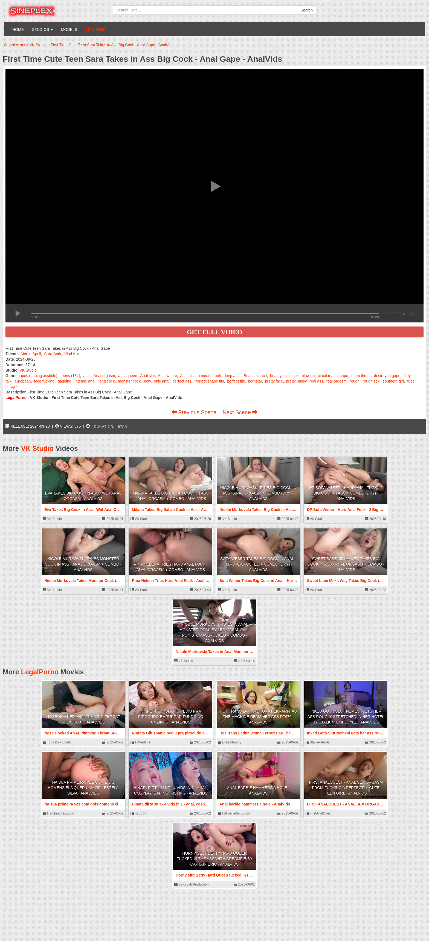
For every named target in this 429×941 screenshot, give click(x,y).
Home (18, 29)
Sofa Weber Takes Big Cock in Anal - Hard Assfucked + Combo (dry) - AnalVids (258, 564)
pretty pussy (296, 381)
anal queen (127, 376)
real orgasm (336, 381)
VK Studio (27, 370)
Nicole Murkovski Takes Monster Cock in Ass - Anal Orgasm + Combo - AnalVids (83, 564)
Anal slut (147, 376)
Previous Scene (194, 412)
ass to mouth (200, 376)
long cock (106, 381)
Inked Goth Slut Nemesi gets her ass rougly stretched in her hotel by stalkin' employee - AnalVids (345, 716)
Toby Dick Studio (57, 742)
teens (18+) (70, 376)
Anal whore (167, 376)
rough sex (371, 381)
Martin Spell (31, 354)
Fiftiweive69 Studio (234, 813)
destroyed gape (387, 376)
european (23, 381)
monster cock (129, 381)
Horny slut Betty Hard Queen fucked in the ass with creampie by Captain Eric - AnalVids (214, 858)
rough (355, 381)
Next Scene (240, 412)
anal (86, 376)
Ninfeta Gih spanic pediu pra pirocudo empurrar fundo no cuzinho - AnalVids (170, 716)
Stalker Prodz (317, 742)
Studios (42, 29)
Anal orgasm (104, 376)
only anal (161, 381)
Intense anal (84, 381)
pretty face (274, 381)
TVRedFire (140, 742)
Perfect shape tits (209, 381)
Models (69, 29)
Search (307, 10)
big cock (291, 376)
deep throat (361, 376)
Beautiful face (255, 376)
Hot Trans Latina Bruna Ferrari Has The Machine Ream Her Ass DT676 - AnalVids (258, 716)
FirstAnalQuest (319, 813)
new (147, 381)
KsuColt (138, 813)
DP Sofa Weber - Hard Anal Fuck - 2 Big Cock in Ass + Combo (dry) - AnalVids (345, 493)
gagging (64, 381)
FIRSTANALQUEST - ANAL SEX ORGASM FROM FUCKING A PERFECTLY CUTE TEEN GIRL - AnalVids (346, 787)
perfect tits (236, 381)
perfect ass (181, 381)
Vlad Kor (71, 354)
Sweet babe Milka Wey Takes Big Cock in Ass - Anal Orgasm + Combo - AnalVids (346, 564)
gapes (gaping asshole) (37, 376)
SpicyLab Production (191, 884)
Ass (183, 376)
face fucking (44, 381)
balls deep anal (227, 376)
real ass (316, 381)
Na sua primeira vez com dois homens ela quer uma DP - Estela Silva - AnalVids (83, 787)
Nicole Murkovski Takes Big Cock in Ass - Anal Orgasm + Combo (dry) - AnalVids (258, 493)
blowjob (308, 376)
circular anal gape (333, 376)
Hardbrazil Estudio (58, 813)
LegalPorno (40, 672)
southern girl (393, 381)
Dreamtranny (229, 742)
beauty (275, 376)
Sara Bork (52, 354)
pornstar (255, 381)
